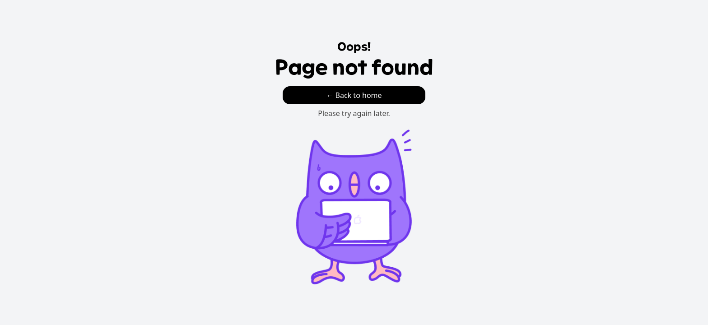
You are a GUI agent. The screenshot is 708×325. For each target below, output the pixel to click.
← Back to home (354, 95)
